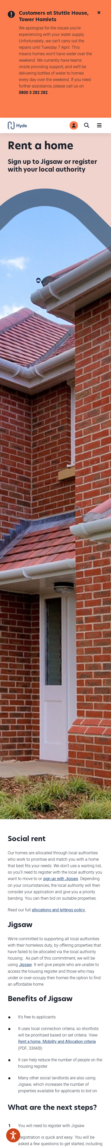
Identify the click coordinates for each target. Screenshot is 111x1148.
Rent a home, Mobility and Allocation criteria (57, 1042)
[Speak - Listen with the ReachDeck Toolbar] (13, 1135)
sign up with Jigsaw (60, 879)
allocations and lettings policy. (59, 910)
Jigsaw (25, 965)
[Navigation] (99, 125)
